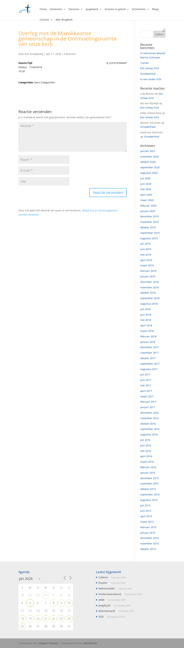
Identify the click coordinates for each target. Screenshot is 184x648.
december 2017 (149, 347)
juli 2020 (145, 178)
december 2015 (149, 478)
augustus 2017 (149, 369)
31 (45, 595)
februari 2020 (148, 205)
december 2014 (149, 538)
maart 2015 (147, 521)
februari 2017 (148, 401)
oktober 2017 (148, 358)
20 (37, 619)
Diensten (74, 9)
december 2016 (149, 412)
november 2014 (149, 543)
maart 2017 (147, 396)
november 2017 (149, 352)
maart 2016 (147, 461)
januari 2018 (147, 342)
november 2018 (149, 287)
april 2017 (146, 391)
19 (30, 619)
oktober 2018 (148, 292)
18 (22, 619)
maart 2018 (147, 331)
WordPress (90, 643)
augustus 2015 (149, 500)
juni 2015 (145, 510)
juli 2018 (145, 309)
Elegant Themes (48, 643)
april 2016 (146, 456)
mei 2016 (145, 451)
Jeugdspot (104, 605)
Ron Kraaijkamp (34, 54)
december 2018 (149, 282)
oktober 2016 (148, 423)
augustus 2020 (149, 173)
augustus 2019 (149, 238)
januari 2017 (147, 407)
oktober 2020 (148, 162)
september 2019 (150, 233)
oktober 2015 (148, 489)
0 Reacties (70, 54)
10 (69, 603)
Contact (44, 19)
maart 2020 (147, 200)
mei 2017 (145, 385)
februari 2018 (148, 336)
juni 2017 (145, 380)
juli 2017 (145, 374)
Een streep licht (149, 68)
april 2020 (146, 194)
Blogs (155, 9)
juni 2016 (145, 445)
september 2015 (150, 494)
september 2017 (150, 363)
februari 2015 (148, 527)
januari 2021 (147, 151)
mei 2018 (145, 320)
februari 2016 (148, 467)
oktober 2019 (148, 227)
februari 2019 (148, 271)
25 (22, 626)
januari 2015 (147, 532)
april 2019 (146, 260)
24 (69, 619)
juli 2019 (145, 243)
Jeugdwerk (92, 9)
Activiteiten (139, 9)
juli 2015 (145, 505)
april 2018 (146, 325)
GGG (101, 616)
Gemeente (56, 9)
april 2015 (146, 516)
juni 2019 (145, 249)
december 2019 (149, 216)
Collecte (103, 577)
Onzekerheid (147, 73)
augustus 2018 (149, 303)
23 (61, 619)
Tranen (144, 63)
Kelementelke (106, 588)
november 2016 (149, 418)
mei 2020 (145, 189)
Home (43, 9)
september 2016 (150, 429)
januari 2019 (147, 276)
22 (53, 619)
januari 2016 (147, 472)
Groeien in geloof (115, 9)
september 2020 (150, 167)
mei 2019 (145, 254)
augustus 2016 (149, 434)
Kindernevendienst (109, 594)
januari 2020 (147, 211)
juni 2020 (145, 183)
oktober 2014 (148, 549)
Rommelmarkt (106, 611)
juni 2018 (145, 314)
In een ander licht (150, 79)
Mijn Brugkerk (64, 19)
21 (45, 619)
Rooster (102, 582)
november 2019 (149, 222)
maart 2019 (147, 265)
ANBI (101, 599)
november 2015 (149, 483)
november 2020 (149, 156)
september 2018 (150, 298)
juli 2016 (145, 440)
